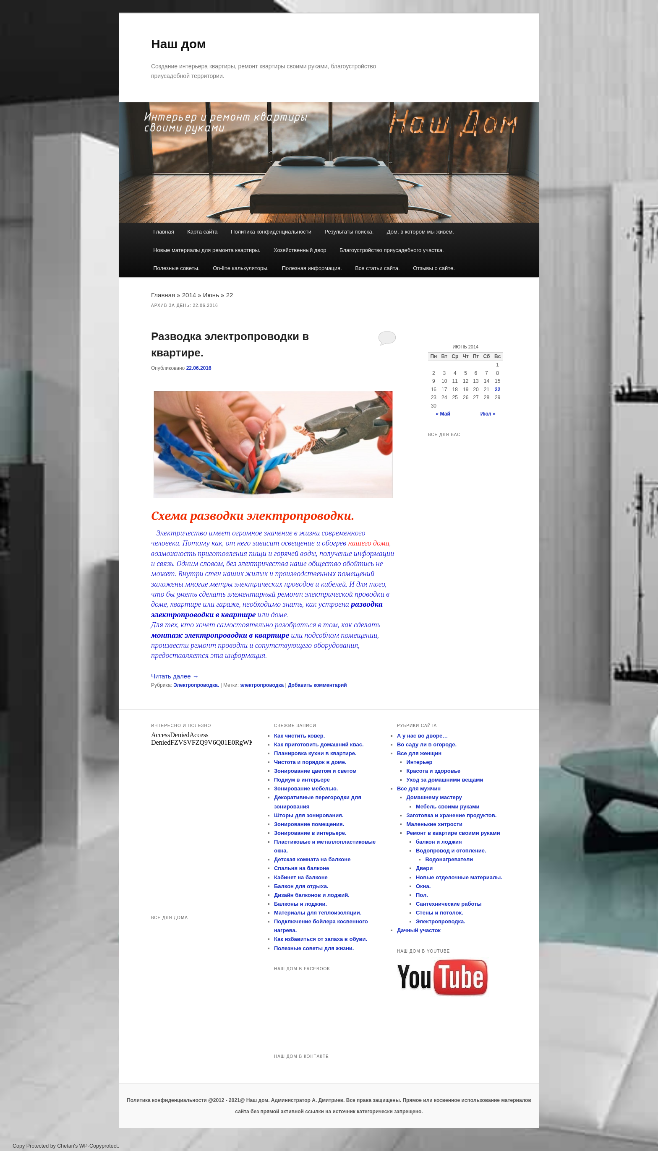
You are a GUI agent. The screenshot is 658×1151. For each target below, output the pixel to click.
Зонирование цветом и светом (315, 771)
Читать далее (175, 676)
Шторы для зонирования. (308, 815)
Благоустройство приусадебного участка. (391, 250)
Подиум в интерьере (302, 780)
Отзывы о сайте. (434, 268)
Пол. (422, 895)
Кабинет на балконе (301, 877)
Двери (424, 868)
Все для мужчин (419, 788)
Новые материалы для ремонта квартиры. (206, 250)
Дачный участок (419, 930)
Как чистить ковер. (299, 736)
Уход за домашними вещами (444, 780)
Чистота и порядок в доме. (310, 762)
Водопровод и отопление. (451, 850)
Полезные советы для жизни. (314, 948)
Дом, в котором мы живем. (420, 232)
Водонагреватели (449, 859)
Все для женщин (419, 753)
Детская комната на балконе (312, 859)
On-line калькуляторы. (241, 268)
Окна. (423, 886)
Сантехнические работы (449, 904)
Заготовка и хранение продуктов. (451, 815)
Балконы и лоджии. (300, 904)
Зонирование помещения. (309, 824)
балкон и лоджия (439, 842)
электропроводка (262, 685)
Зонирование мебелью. (306, 788)
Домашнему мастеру (434, 797)
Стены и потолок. (439, 912)
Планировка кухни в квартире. (315, 753)
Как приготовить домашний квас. (319, 744)
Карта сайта (202, 232)
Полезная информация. (312, 268)
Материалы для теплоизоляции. (317, 912)
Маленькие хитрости (434, 824)
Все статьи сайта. (377, 268)
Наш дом (178, 44)
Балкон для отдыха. (301, 886)
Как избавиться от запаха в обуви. (320, 939)
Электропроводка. (196, 685)
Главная (163, 232)
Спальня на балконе (301, 868)
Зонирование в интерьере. (310, 833)
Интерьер (419, 762)
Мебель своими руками (448, 806)
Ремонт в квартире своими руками (453, 833)
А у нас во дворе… (422, 736)
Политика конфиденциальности (271, 232)
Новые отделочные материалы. (459, 877)
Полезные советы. (176, 268)
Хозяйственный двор (300, 250)
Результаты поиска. (348, 232)
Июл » (488, 414)
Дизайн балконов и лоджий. (312, 895)
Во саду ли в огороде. (427, 744)
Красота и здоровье (433, 771)
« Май (443, 414)
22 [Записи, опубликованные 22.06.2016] (497, 389)
